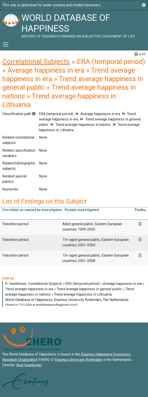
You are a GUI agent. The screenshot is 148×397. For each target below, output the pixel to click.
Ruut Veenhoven (29, 365)
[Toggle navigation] (5, 44)
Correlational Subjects (36, 61)
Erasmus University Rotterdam (78, 360)
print (140, 54)
